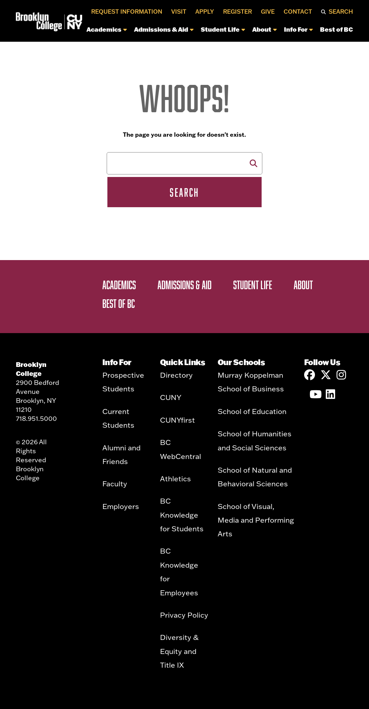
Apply (204, 11)
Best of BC (336, 29)
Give (268, 11)
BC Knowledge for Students (182, 514)
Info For (298, 29)
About (264, 29)
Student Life (223, 29)
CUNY (170, 397)
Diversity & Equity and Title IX (179, 650)
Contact (298, 11)
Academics (106, 29)
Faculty (114, 483)
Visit (178, 11)
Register (237, 11)
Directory (176, 375)
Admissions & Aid (164, 29)
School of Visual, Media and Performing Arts (256, 519)
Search (341, 11)
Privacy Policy (184, 614)
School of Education (252, 411)
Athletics (175, 478)
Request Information (126, 11)
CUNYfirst (177, 419)
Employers (120, 506)
